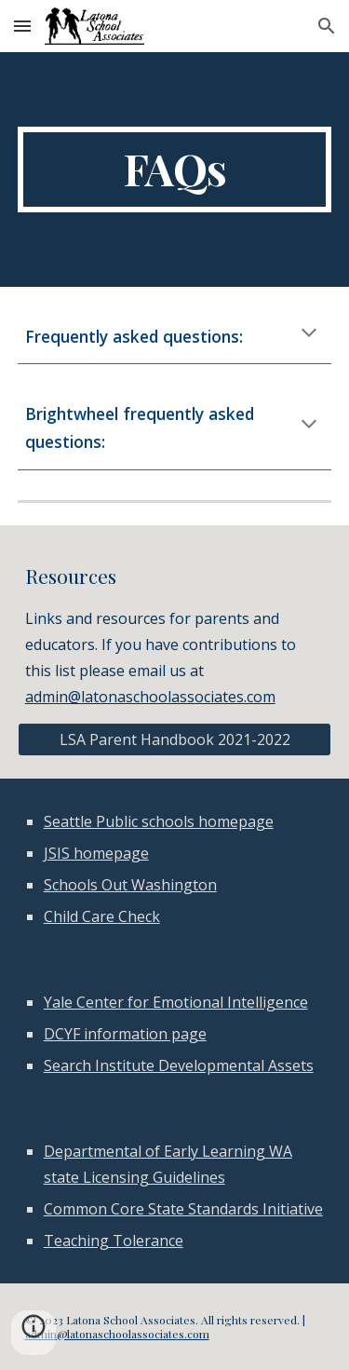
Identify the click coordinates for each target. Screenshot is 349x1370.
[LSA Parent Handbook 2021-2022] (175, 739)
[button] (22, 25)
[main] (175, 169)
